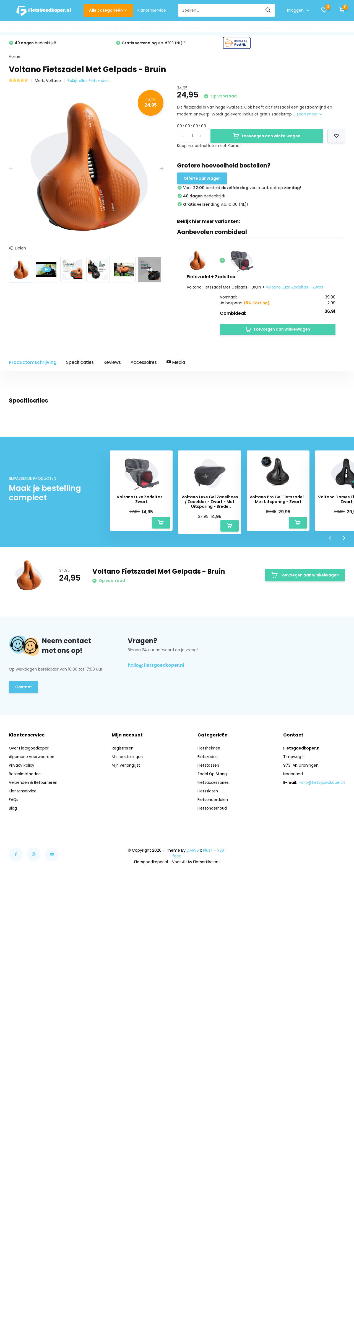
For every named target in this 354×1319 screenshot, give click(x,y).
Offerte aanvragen (203, 181)
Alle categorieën (108, 10)
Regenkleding (302, 28)
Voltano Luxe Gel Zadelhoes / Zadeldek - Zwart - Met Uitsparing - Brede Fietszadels (209, 957)
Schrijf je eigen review (313, 764)
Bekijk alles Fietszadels (88, 83)
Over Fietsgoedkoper (29, 1201)
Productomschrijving (32, 367)
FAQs (14, 1253)
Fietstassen (82, 28)
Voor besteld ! (54, 45)
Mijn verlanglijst (126, 1218)
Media (175, 367)
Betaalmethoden (25, 1227)
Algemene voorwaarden (32, 1210)
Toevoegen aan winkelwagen (266, 139)
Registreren (123, 1201)
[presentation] (11, 172)
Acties (328, 28)
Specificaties (80, 367)
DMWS (193, 1303)
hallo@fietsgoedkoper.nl (156, 1120)
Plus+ (208, 1303)
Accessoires (144, 367)
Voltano (53, 83)
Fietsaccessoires (156, 28)
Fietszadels (52, 28)
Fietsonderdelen (226, 28)
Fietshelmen (21, 28)
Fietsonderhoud (265, 28)
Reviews (112, 367)
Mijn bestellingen (128, 1210)
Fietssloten (191, 28)
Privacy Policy (22, 1218)
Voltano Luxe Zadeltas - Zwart (294, 290)
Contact (24, 1142)
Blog (13, 1261)
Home (14, 59)
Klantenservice (151, 10)
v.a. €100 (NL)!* (261, 45)
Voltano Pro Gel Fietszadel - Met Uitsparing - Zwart (278, 954)
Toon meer (309, 117)
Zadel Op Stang (116, 28)
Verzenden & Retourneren (34, 1235)
